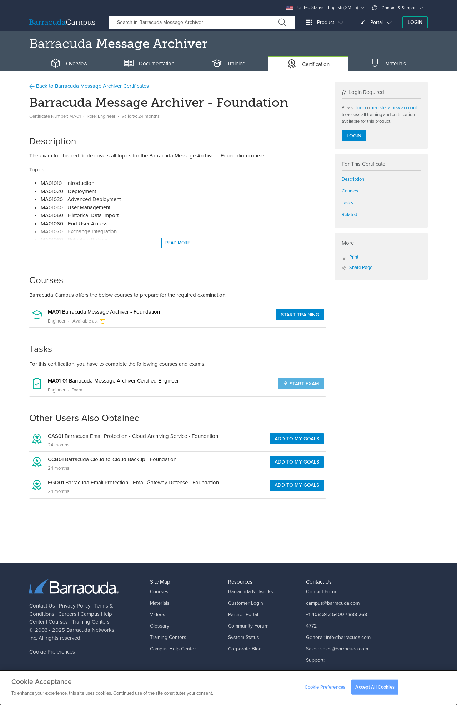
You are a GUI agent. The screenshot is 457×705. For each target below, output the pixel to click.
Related (349, 214)
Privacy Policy (74, 606)
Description (353, 179)
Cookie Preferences (52, 652)
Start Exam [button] (301, 384)
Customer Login (245, 603)
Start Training (300, 315)
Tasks (347, 202)
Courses (350, 191)
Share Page (357, 267)
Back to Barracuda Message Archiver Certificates (89, 86)
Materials (160, 603)
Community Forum (248, 626)
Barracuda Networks (90, 630)
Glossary (159, 626)
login (361, 107)
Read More (177, 243)
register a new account (394, 107)
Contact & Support (394, 8)
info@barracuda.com (348, 637)
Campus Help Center (173, 648)
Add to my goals (297, 438)
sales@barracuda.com (344, 648)
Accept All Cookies (374, 687)
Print (350, 257)
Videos (157, 614)
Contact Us (42, 606)
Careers (67, 614)
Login (415, 22)
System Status (243, 637)
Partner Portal (243, 614)
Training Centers (91, 622)
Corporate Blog (245, 648)
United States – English (322, 7)
